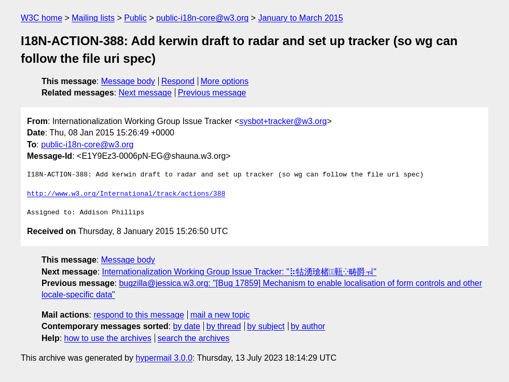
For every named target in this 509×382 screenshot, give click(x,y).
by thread (224, 326)
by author (308, 326)
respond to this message (138, 314)
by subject (265, 326)
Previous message (212, 92)
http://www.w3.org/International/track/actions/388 (126, 194)
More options (225, 81)
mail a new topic (220, 314)
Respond (178, 81)
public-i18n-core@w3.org (202, 17)
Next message (145, 92)
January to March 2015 (300, 17)
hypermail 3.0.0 (163, 357)
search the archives (194, 338)
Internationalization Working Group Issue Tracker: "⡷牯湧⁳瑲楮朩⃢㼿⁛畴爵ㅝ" (239, 271)
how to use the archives (108, 338)
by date (186, 326)
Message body (128, 81)
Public (135, 17)
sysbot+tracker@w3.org (283, 121)
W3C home (41, 17)
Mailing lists (93, 17)
